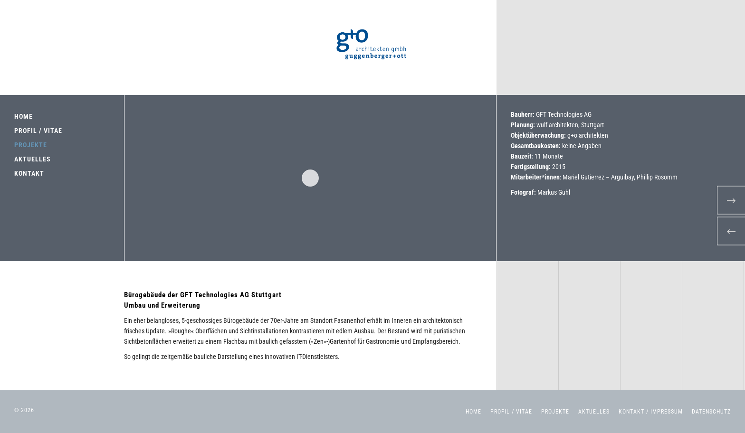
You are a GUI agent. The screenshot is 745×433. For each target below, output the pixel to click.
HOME (23, 116)
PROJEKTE (30, 145)
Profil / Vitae (511, 411)
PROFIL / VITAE (38, 130)
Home (473, 411)
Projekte (555, 411)
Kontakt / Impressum (651, 411)
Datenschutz (711, 411)
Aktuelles (594, 411)
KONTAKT (29, 173)
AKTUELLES (32, 159)
